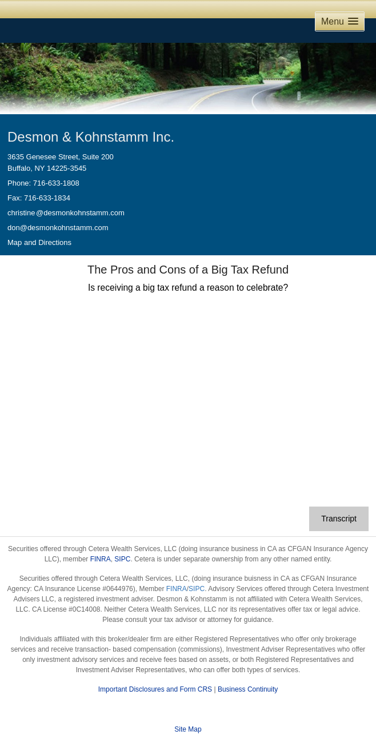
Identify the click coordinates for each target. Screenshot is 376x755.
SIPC (122, 559)
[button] (340, 21)
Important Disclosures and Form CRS (155, 689)
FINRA (100, 559)
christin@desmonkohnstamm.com (66, 212)
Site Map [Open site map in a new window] (187, 729)
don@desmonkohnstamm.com (58, 227)
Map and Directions (39, 242)
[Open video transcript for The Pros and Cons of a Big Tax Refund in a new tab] (339, 519)
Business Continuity (248, 689)
